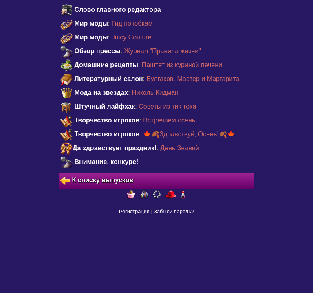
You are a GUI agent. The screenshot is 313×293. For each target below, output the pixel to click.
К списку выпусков (96, 181)
